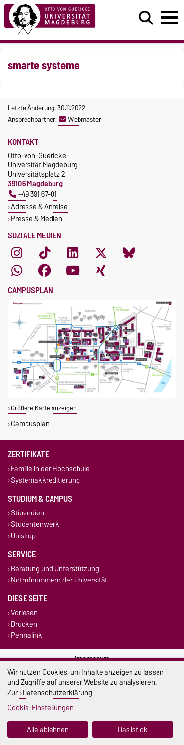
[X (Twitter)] (101, 253)
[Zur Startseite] (56, 20)
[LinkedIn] (72, 253)
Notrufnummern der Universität (59, 579)
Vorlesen (24, 612)
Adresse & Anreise (39, 206)
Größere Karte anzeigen (44, 408)
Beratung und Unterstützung (55, 568)
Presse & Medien (36, 218)
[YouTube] (72, 270)
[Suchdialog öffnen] (146, 18)
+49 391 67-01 (33, 194)
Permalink (26, 635)
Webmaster (80, 119)
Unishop (23, 535)
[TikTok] (44, 253)
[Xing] (101, 270)
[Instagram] (17, 253)
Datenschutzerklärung (57, 692)
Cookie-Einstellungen (40, 707)
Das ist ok (133, 729)
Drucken (24, 624)
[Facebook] (44, 270)
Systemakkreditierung (45, 480)
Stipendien (27, 513)
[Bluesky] (129, 253)
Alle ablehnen (48, 729)
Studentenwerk (35, 524)
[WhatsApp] (17, 270)
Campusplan (30, 424)
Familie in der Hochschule (50, 468)
